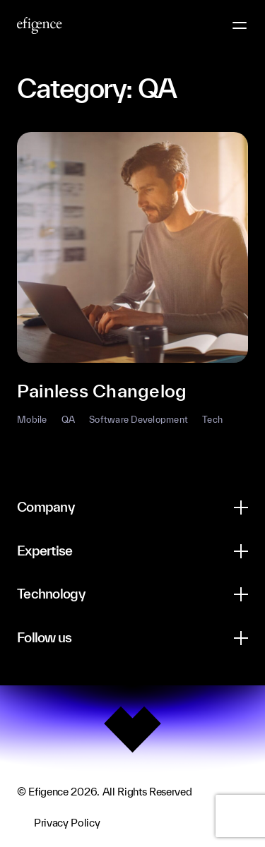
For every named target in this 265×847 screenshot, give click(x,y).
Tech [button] (212, 419)
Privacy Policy (67, 823)
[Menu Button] (239, 25)
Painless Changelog (102, 390)
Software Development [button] (138, 419)
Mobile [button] (32, 419)
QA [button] (68, 419)
